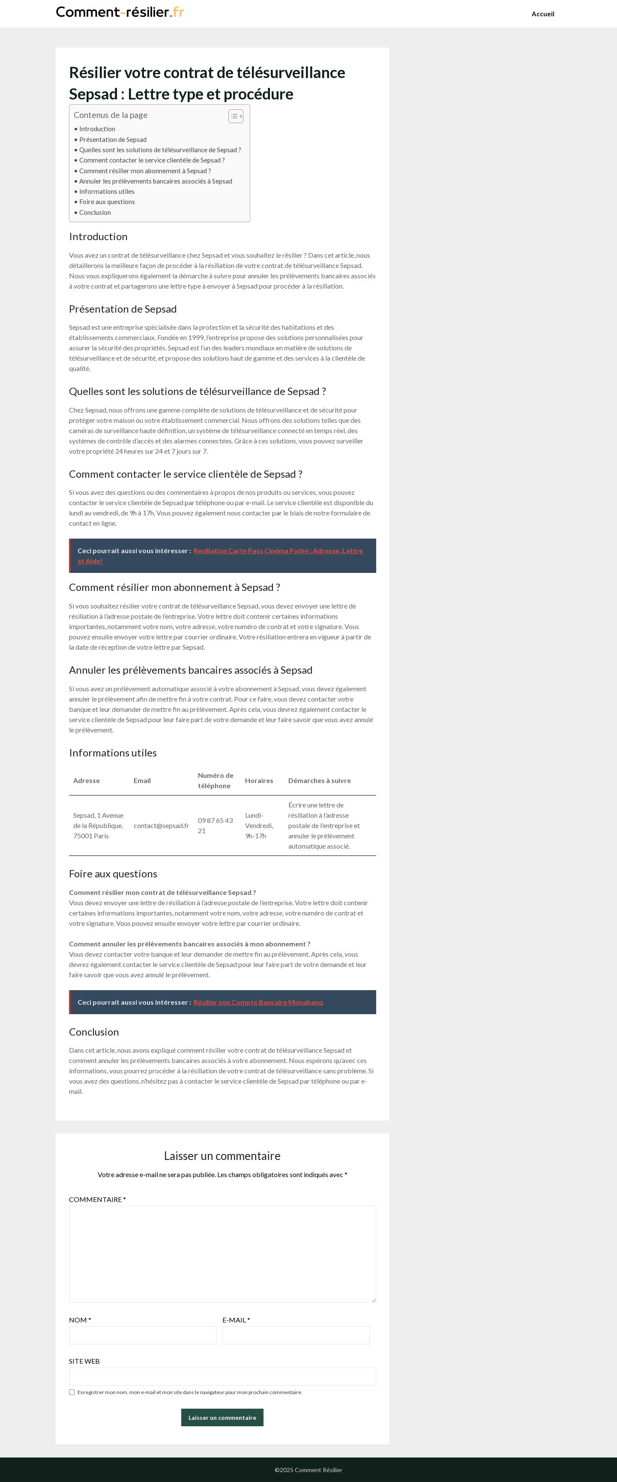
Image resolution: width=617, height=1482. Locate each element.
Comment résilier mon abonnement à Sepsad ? (145, 171)
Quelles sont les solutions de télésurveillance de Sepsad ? (160, 150)
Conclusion (95, 212)
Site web (84, 1361)
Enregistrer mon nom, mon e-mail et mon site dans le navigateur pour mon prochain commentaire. (190, 1392)
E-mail (236, 1320)
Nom (80, 1320)
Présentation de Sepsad (113, 139)
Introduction (97, 129)
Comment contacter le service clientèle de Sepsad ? (152, 160)
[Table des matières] (235, 116)
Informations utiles (107, 191)
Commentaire (97, 1199)
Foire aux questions (107, 201)
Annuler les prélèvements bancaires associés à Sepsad (155, 181)
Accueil (543, 14)
